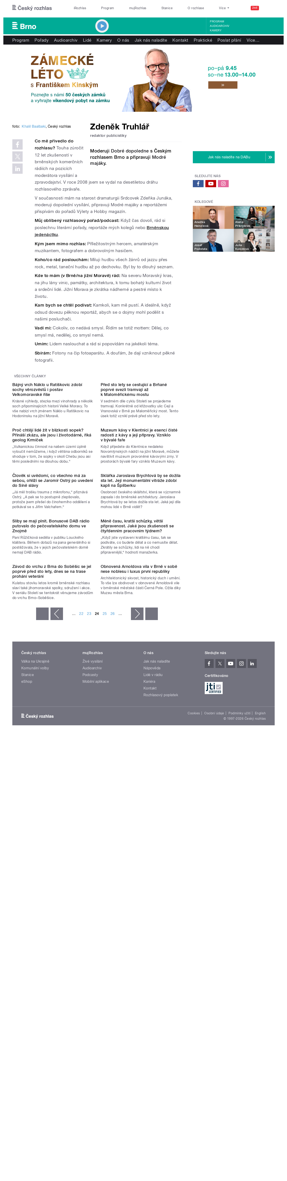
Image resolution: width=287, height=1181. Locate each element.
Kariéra (149, 949)
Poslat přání (229, 40)
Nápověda (152, 936)
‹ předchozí (56, 881)
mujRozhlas (137, 8)
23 (89, 881)
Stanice (167, 8)
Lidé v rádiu (153, 943)
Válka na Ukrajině (35, 929)
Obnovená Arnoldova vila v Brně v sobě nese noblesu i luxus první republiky (139, 837)
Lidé (87, 40)
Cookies (194, 981)
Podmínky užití (239, 981)
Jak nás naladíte (151, 40)
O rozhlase (196, 8)
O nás (123, 40)
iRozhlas (80, 8)
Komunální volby (35, 936)
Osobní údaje (214, 981)
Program (107, 8)
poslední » (151, 881)
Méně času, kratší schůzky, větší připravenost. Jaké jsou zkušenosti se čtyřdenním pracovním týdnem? (137, 748)
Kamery (216, 30)
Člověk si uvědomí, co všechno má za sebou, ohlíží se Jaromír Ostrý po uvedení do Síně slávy (52, 657)
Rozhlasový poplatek (161, 963)
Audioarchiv (219, 26)
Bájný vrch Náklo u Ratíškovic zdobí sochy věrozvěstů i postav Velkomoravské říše (47, 475)
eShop (26, 949)
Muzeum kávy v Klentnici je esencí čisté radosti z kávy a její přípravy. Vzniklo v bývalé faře (139, 566)
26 (113, 881)
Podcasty (90, 943)
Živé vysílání (93, 929)
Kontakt (180, 40)
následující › (137, 881)
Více (253, 40)
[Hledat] (269, 8)
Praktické (203, 40)
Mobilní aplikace (96, 949)
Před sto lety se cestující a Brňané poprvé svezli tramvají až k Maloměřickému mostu (134, 475)
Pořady (42, 40)
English (260, 981)
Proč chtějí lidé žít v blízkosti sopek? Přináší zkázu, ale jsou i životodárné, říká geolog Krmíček (51, 566)
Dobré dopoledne (130, 151)
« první (42, 881)
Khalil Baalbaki (34, 194)
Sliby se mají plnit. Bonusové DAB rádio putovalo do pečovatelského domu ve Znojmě (51, 748)
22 (81, 881)
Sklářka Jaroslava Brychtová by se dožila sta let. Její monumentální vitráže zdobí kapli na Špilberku (141, 657)
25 (105, 881)
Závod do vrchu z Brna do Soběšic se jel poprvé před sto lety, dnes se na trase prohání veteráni (51, 839)
